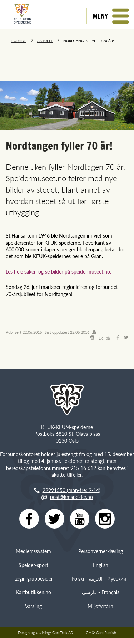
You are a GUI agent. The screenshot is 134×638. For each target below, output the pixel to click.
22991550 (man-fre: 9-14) (71, 490)
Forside (18, 40)
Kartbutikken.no (33, 592)
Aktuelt (45, 40)
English (100, 565)
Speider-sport (33, 565)
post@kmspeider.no (71, 496)
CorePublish (106, 633)
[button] (110, 16)
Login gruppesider (33, 578)
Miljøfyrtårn (100, 606)
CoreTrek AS (62, 633)
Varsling (33, 606)
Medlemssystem (33, 551)
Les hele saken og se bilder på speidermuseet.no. (58, 271)
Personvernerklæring (100, 551)
